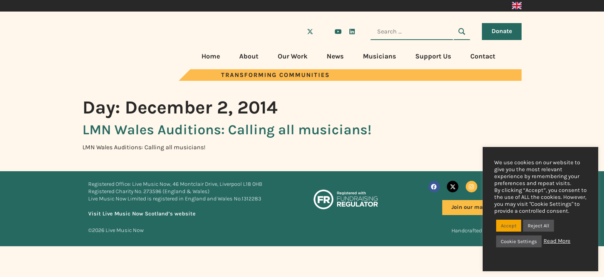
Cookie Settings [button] (519, 241)
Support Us (433, 56)
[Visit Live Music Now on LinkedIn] (352, 32)
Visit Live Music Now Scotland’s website (142, 213)
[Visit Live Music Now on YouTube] (338, 32)
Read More (557, 241)
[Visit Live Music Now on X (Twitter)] (310, 32)
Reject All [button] (538, 226)
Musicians (379, 56)
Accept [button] (509, 226)
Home (210, 56)
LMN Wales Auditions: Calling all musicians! (226, 130)
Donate (502, 31)
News (335, 56)
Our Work (292, 56)
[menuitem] (516, 6)
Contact (482, 56)
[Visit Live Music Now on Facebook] (296, 32)
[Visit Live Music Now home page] (111, 78)
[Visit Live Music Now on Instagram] (324, 32)
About (248, 56)
